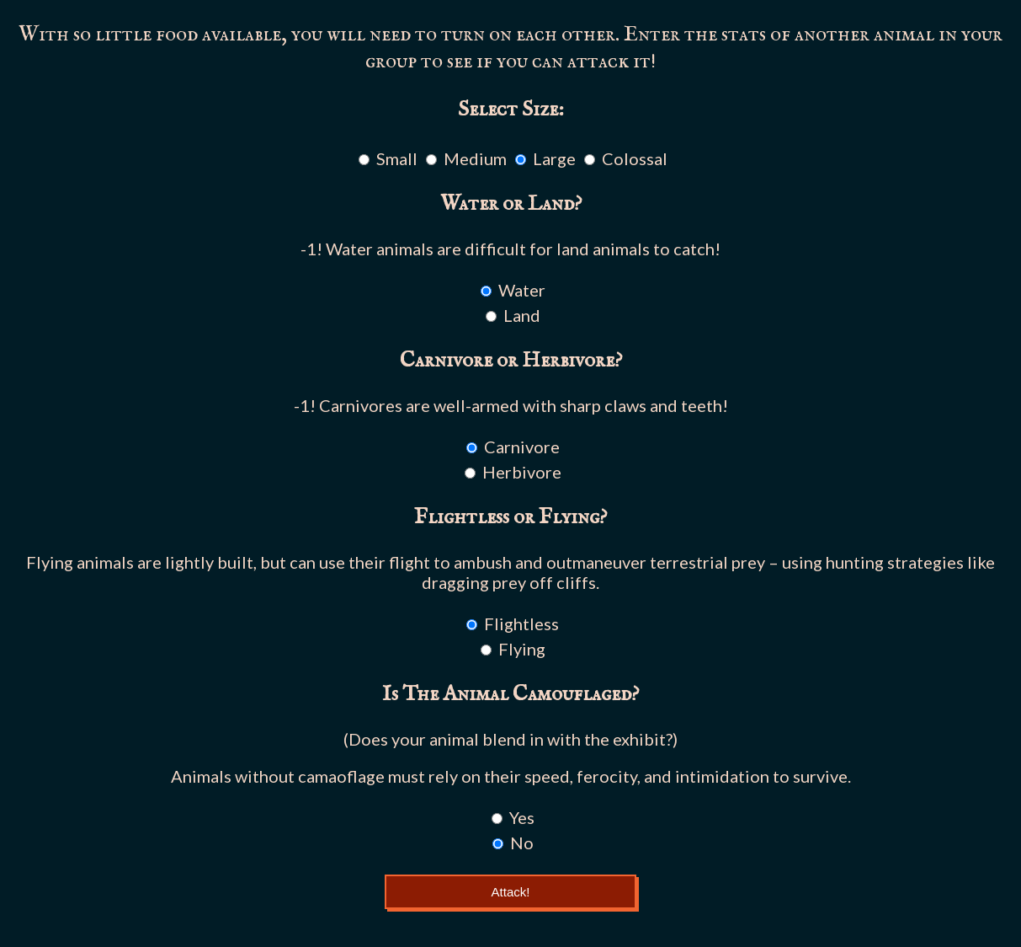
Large (554, 158)
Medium (475, 158)
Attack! (511, 892)
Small (396, 158)
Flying (521, 649)
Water (521, 290)
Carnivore (522, 446)
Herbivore (521, 472)
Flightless (521, 623)
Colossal (634, 158)
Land (521, 315)
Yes (521, 817)
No (522, 842)
